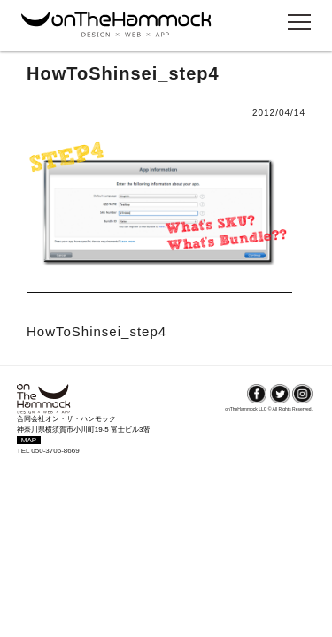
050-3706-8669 (55, 451)
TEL (24, 451)
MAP (28, 440)
